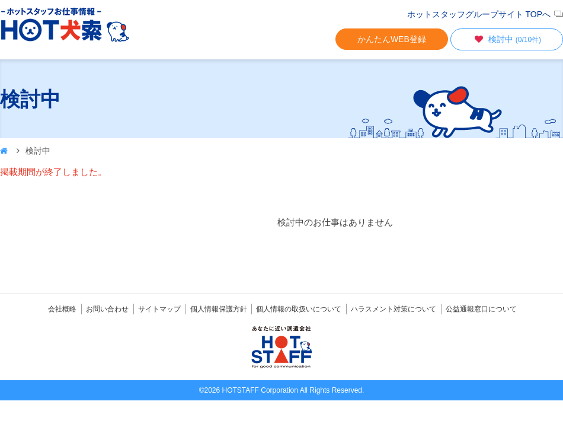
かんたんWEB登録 (391, 39)
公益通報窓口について (481, 309)
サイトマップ (159, 309)
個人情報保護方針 (218, 309)
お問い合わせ (107, 309)
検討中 (506, 39)
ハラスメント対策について (393, 309)
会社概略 (62, 309)
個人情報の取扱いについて (298, 309)
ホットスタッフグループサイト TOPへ (479, 14)
